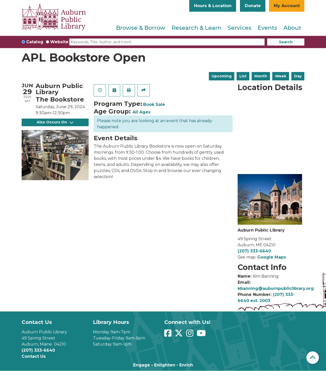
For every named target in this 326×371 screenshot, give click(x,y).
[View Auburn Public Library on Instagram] (190, 334)
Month (260, 76)
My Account (287, 5)
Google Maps (271, 257)
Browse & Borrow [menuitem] (140, 27)
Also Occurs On (55, 122)
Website (59, 41)
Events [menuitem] (267, 27)
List (243, 76)
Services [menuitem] (239, 27)
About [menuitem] (292, 27)
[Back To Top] (313, 358)
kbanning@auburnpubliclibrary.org (276, 288)
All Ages (141, 112)
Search (286, 42)
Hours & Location (213, 5)
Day (298, 76)
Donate (253, 5)
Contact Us (34, 356)
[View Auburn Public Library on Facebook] (168, 334)
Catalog (34, 41)
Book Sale (154, 104)
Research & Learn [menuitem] (196, 27)
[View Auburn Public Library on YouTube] (202, 334)
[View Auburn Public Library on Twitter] (179, 334)
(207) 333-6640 (254, 251)
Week (280, 76)
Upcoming (222, 76)
